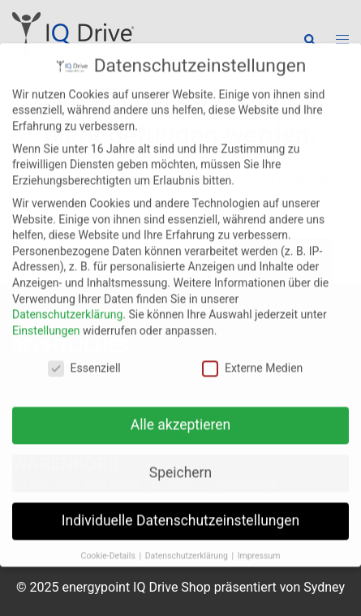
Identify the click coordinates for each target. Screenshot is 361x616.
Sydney (324, 587)
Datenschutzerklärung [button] (187, 544)
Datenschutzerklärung (67, 301)
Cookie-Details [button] (109, 544)
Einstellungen (46, 318)
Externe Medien (252, 356)
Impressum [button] (259, 544)
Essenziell (84, 356)
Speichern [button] (180, 461)
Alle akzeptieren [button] (181, 413)
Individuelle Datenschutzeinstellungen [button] (180, 509)
